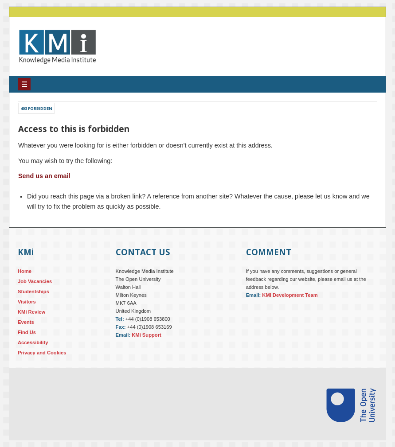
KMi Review (31, 312)
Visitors (27, 301)
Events (26, 322)
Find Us (27, 332)
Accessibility (33, 342)
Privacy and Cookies (42, 352)
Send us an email (44, 175)
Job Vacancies (35, 281)
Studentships (33, 291)
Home (24, 271)
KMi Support (146, 335)
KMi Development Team (289, 295)
